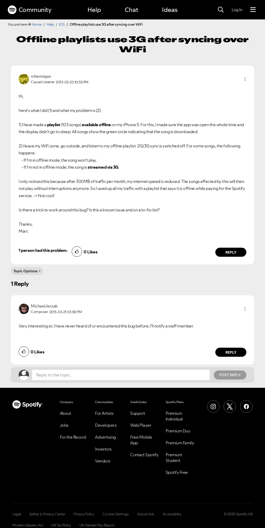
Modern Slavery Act (27, 525)
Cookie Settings (115, 514)
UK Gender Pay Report (96, 525)
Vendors (103, 461)
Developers (105, 425)
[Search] (220, 9)
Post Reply (230, 374)
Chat (131, 9)
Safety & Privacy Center (47, 514)
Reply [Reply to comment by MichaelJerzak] (231, 352)
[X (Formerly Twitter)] (230, 406)
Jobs (64, 425)
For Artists (104, 413)
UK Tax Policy (61, 525)
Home (37, 24)
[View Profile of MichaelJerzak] (44, 306)
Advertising (105, 437)
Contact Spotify (144, 455)
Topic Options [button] (25, 271)
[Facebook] (246, 406)
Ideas (170, 9)
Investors (103, 449)
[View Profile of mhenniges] (41, 76)
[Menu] (253, 9)
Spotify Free (177, 472)
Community (29, 9)
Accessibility (172, 514)
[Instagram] (213, 406)
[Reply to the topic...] (121, 375)
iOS (62, 24)
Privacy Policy (83, 514)
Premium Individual (174, 416)
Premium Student (174, 457)
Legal (16, 514)
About (65, 413)
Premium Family (180, 443)
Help (94, 9)
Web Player (140, 425)
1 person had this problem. (43, 250)
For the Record (73, 437)
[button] (245, 79)
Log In (237, 9)
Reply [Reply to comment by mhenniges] (231, 252)
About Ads (145, 514)
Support (137, 413)
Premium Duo (178, 431)
